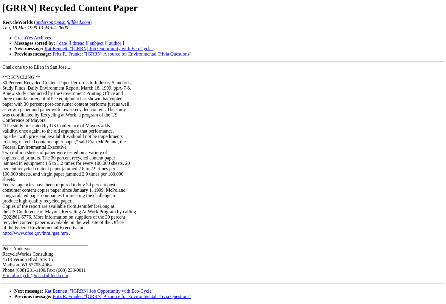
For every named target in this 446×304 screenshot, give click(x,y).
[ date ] (63, 43)
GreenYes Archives (32, 37)
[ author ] (115, 43)
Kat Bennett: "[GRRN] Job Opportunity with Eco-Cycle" (98, 48)
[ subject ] (96, 43)
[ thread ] (78, 43)
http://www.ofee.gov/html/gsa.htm (35, 233)
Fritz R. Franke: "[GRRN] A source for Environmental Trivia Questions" (122, 53)
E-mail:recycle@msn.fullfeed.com (35, 275)
